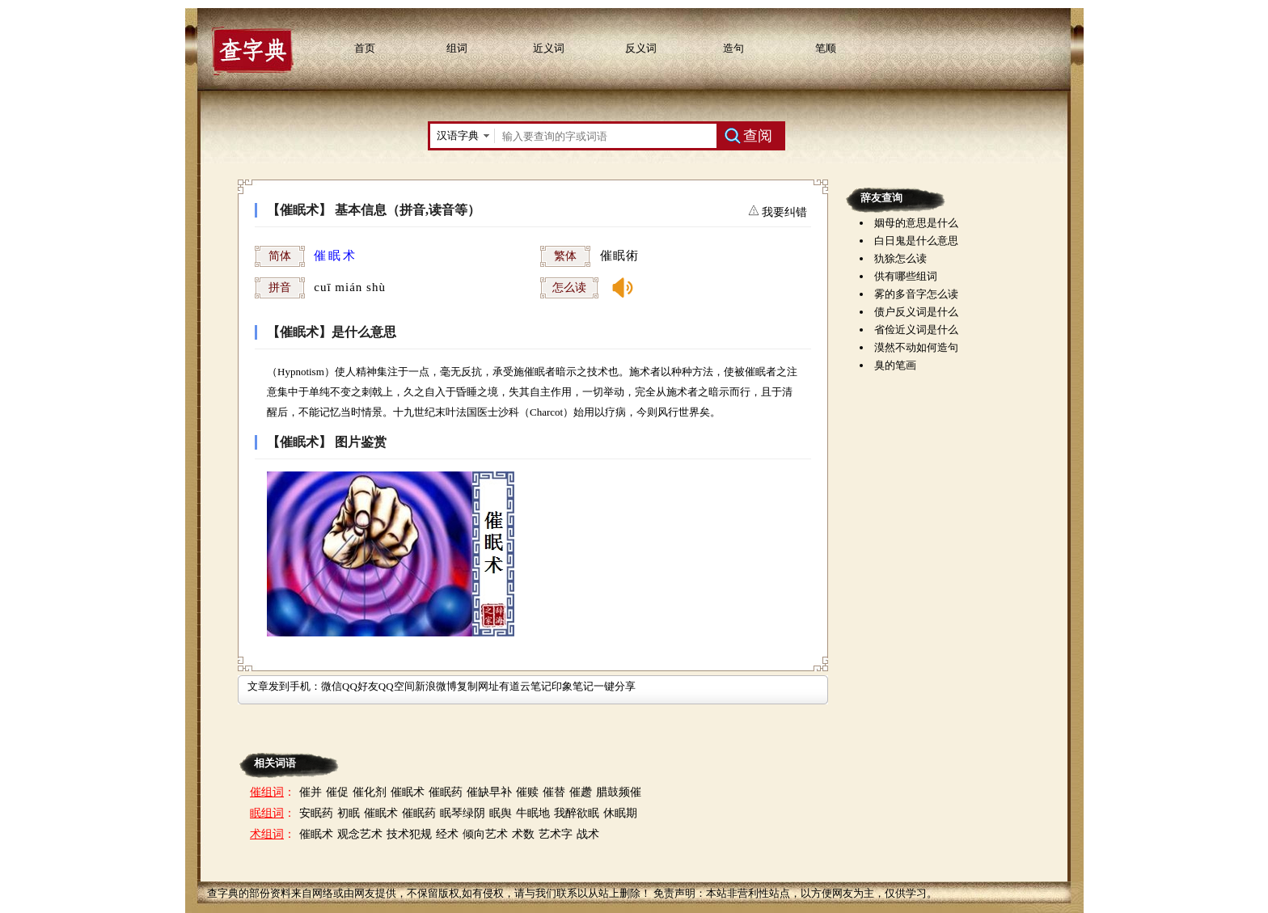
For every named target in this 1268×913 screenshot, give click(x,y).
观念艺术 (360, 834)
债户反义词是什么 (916, 312)
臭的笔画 (895, 365)
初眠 (348, 813)
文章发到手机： (284, 686)
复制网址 (478, 686)
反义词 (641, 48)
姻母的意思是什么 (916, 223)
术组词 (267, 834)
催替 (554, 792)
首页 (364, 48)
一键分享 (615, 686)
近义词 (548, 48)
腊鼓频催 (618, 792)
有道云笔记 (525, 686)
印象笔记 (573, 686)
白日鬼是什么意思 (916, 241)
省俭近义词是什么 (916, 329)
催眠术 (408, 792)
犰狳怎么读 (900, 258)
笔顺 (825, 48)
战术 (588, 834)
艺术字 (556, 834)
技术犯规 (409, 834)
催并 (310, 792)
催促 (337, 792)
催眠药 (446, 792)
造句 (733, 48)
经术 (447, 834)
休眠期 (620, 813)
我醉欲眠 (576, 813)
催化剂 (370, 792)
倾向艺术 (485, 834)
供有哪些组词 (905, 276)
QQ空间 (396, 686)
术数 (523, 834)
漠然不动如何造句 (916, 347)
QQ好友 (360, 686)
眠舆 (500, 813)
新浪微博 (436, 686)
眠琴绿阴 (462, 813)
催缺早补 (489, 792)
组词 (456, 48)
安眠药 (316, 813)
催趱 (580, 792)
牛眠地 (533, 813)
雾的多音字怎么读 (916, 294)
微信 (331, 686)
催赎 (527, 792)
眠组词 (267, 813)
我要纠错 (783, 212)
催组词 (267, 792)
